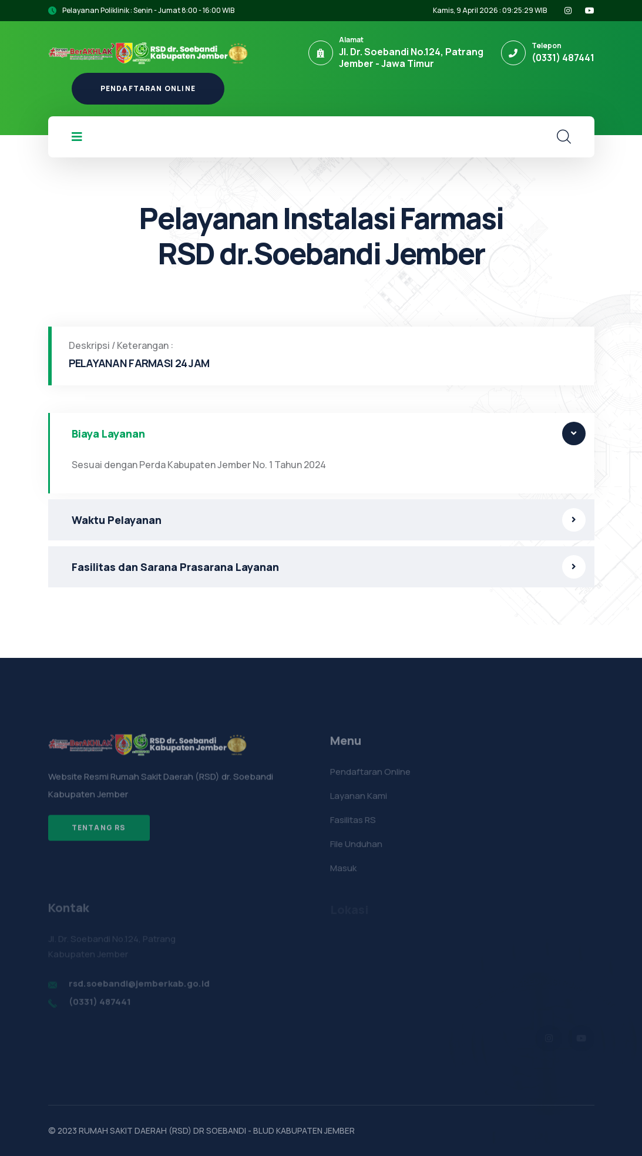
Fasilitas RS (353, 824)
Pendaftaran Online (148, 88)
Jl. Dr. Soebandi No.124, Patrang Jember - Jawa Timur (411, 57)
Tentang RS (99, 833)
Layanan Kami (358, 800)
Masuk (343, 872)
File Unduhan (356, 848)
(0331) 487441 (563, 57)
